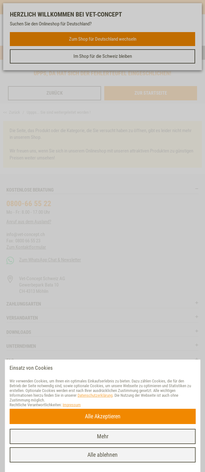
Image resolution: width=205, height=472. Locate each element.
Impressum (72, 404)
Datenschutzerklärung (95, 395)
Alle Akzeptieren (102, 416)
